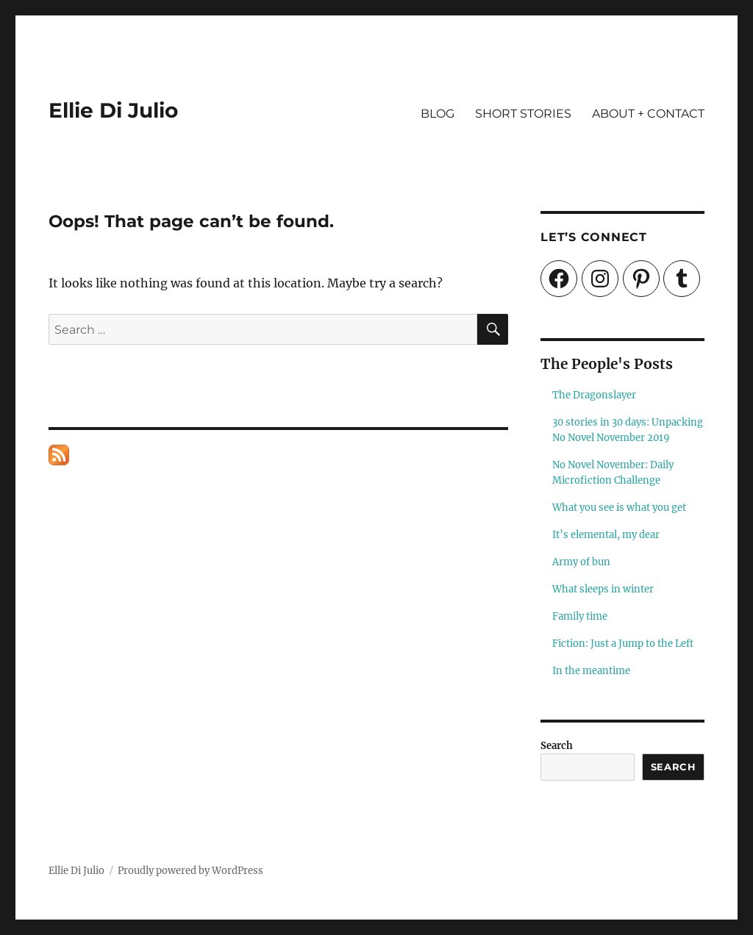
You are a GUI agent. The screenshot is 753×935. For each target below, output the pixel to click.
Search (556, 745)
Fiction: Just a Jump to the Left (622, 643)
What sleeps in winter (603, 589)
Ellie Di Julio (113, 110)
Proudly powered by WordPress (190, 870)
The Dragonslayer (594, 395)
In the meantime (591, 670)
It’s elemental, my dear (606, 535)
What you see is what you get (619, 507)
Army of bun (581, 562)
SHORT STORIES (523, 114)
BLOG (437, 114)
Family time (579, 616)
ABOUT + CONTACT (648, 114)
